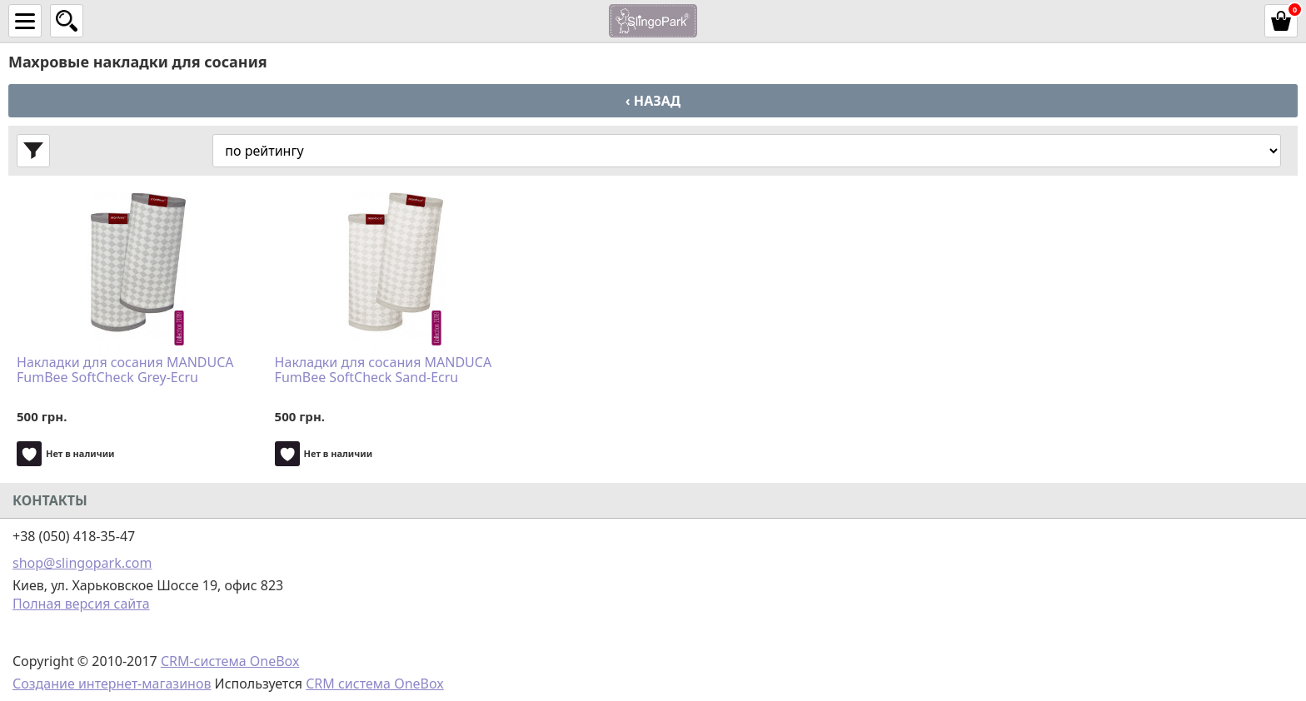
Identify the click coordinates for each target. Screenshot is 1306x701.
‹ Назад (653, 101)
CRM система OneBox (375, 683)
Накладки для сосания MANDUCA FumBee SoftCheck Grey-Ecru (125, 370)
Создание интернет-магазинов (111, 683)
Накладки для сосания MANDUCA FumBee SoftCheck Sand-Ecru (383, 370)
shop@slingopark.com (82, 563)
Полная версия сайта (81, 603)
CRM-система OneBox (230, 661)
